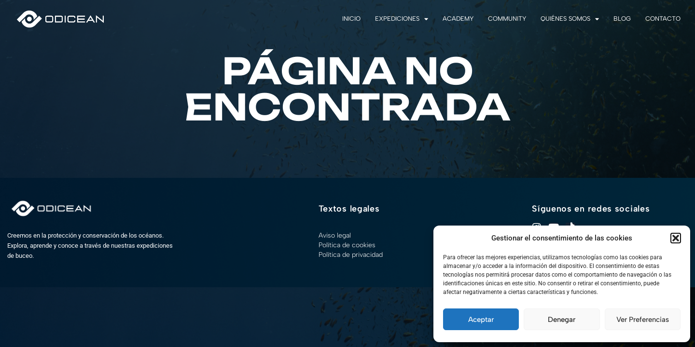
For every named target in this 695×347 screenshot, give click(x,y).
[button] (676, 238)
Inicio (351, 18)
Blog (622, 18)
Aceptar (481, 319)
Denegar (561, 319)
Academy (458, 18)
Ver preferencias (642, 319)
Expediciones (401, 19)
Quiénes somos (570, 19)
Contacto (663, 18)
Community (507, 18)
